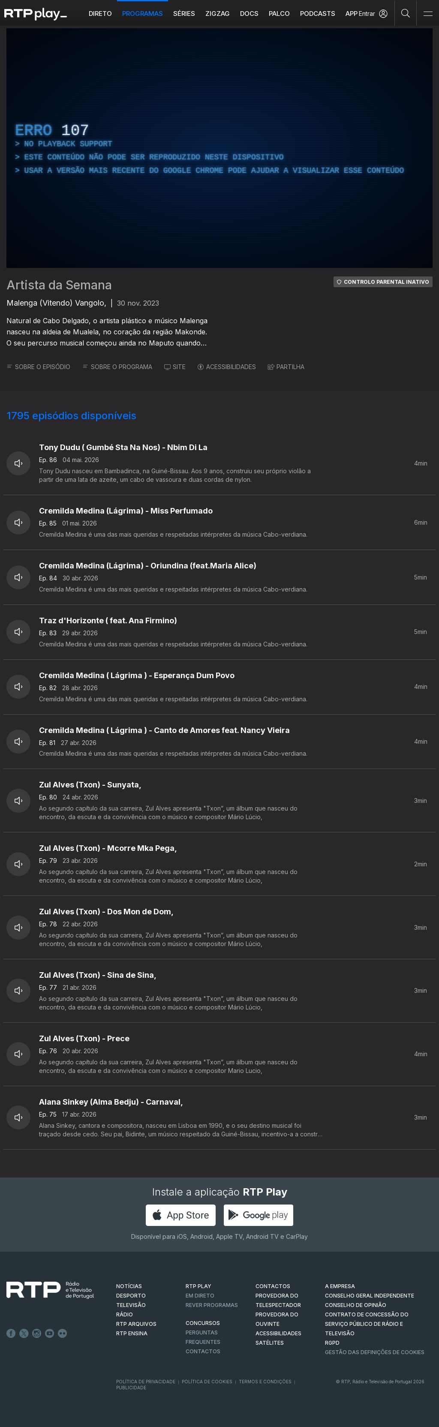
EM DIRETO (200, 1295)
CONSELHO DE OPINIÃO (355, 1305)
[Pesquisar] (406, 13)
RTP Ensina (131, 1333)
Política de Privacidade (145, 1381)
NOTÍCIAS (129, 1286)
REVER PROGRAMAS (212, 1305)
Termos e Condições (265, 1381)
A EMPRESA (340, 1286)
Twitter (24, 1333)
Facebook (11, 1333)
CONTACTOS (273, 1286)
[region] (219, 148)
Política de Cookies (207, 1381)
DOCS (249, 13)
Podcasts (317, 13)
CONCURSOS (203, 1323)
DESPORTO (131, 1295)
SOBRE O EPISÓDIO (38, 366)
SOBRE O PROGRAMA (117, 366)
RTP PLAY (198, 1286)
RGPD (332, 1343)
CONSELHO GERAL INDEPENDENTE (369, 1295)
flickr (62, 1333)
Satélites (270, 1343)
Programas (142, 13)
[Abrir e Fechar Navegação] (428, 14)
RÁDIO (124, 1314)
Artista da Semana (59, 285)
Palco (279, 13)
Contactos (203, 1351)
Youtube (49, 1333)
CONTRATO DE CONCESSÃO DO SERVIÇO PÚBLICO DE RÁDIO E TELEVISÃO (367, 1324)
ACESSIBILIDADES (227, 366)
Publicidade (131, 1387)
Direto (100, 13)
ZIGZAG (217, 13)
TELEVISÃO (131, 1305)
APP (352, 13)
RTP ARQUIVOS (136, 1324)
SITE (175, 366)
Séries (184, 13)
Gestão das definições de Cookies (374, 1352)
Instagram (37, 1333)
